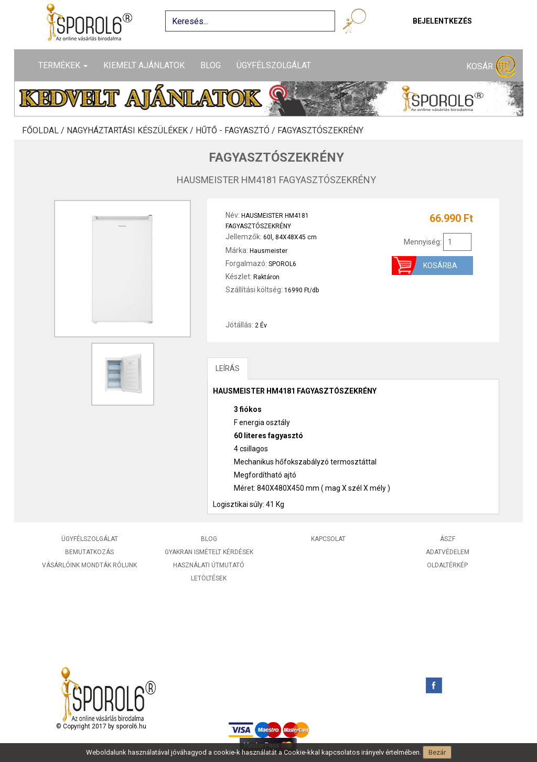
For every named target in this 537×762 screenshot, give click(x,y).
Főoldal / (44, 130)
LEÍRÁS (228, 368)
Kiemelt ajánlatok (144, 65)
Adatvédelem (447, 552)
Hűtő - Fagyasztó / (236, 130)
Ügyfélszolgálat (274, 65)
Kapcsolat (328, 539)
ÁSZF (447, 539)
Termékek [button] (63, 65)
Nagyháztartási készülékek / (131, 130)
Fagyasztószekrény (320, 130)
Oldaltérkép (447, 565)
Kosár (490, 67)
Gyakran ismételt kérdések (209, 552)
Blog (210, 65)
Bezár (437, 752)
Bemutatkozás (89, 552)
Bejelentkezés (442, 21)
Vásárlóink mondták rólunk (89, 565)
